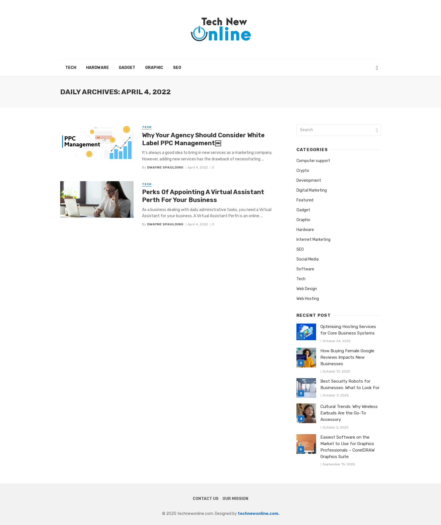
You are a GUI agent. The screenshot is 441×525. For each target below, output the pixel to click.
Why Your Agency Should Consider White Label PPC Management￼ (203, 139)
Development (308, 180)
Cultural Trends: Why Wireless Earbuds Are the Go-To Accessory (349, 413)
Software (305, 269)
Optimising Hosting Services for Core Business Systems (348, 330)
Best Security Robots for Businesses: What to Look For (349, 384)
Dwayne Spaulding (165, 167)
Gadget (127, 67)
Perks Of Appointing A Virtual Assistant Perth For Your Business (203, 196)
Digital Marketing (311, 190)
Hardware (97, 67)
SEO (177, 67)
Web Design (306, 288)
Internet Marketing (313, 239)
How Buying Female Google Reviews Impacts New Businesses (347, 357)
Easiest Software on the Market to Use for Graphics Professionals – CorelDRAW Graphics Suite (347, 447)
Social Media (307, 259)
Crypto (302, 170)
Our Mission (235, 498)
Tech (70, 67)
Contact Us (206, 498)
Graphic (154, 67)
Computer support (313, 160)
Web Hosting (307, 298)
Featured (304, 200)
